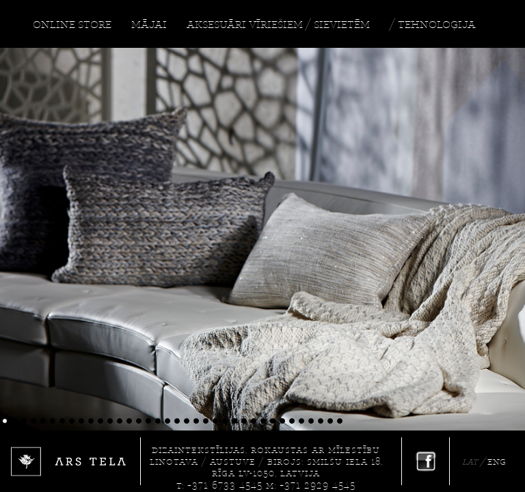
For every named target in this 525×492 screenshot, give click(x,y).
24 (227, 421)
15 (141, 421)
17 (160, 421)
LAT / (474, 461)
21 (198, 421)
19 (179, 421)
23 (217, 421)
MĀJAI (149, 24)
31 (294, 421)
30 (284, 421)
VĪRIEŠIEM (276, 24)
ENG (496, 461)
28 (265, 421)
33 (313, 421)
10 (93, 421)
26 (246, 421)
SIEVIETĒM (342, 24)
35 (332, 421)
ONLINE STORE (72, 24)
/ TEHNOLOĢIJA (433, 24)
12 (112, 421)
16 (150, 421)
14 (131, 421)
